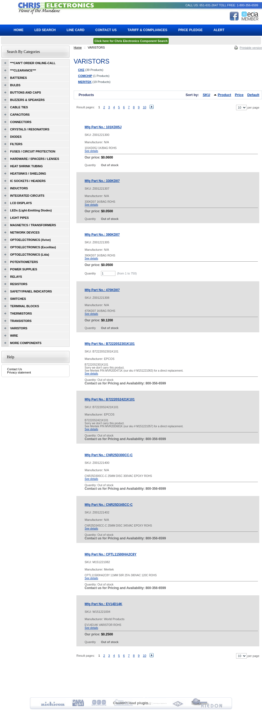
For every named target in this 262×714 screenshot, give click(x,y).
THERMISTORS (21, 313)
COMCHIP (85, 75)
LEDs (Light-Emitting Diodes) (31, 210)
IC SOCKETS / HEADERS (28, 181)
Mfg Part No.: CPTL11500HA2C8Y (110, 554)
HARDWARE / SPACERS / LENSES (34, 158)
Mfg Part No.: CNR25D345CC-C (109, 505)
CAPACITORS (20, 114)
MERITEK (85, 81)
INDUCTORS (19, 188)
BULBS (15, 85)
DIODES (16, 136)
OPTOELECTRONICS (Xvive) (30, 239)
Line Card (75, 30)
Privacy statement (19, 372)
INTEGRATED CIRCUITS (27, 195)
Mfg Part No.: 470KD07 (102, 290)
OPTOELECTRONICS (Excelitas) (33, 247)
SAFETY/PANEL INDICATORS (31, 291)
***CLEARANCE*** (23, 70)
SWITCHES (18, 298)
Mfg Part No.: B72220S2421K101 (110, 399)
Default (253, 95)
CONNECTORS (20, 122)
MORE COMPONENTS (25, 343)
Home (78, 47)
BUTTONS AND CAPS (25, 92)
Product (224, 95)
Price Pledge (190, 30)
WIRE (14, 335)
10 (144, 107)
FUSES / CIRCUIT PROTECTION (32, 151)
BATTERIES (18, 77)
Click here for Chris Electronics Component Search (131, 41)
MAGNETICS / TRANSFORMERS (33, 225)
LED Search (45, 30)
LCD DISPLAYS (21, 203)
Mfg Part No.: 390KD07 (102, 235)
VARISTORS (18, 328)
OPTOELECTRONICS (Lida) (29, 254)
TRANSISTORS (21, 320)
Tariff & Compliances (147, 30)
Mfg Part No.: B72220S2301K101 (110, 344)
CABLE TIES (19, 107)
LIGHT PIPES (19, 217)
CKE (81, 69)
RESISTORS (18, 284)
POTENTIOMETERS (24, 262)
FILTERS (16, 144)
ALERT (218, 30)
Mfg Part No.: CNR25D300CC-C (109, 455)
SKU (206, 95)
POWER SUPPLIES (23, 269)
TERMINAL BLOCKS (24, 306)
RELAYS (16, 276)
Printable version (251, 47)
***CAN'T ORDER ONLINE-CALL (32, 63)
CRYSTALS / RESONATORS (29, 129)
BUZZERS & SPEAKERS (27, 99)
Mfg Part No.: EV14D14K (103, 604)
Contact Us (14, 369)
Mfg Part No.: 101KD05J (103, 127)
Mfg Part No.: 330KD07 (102, 181)
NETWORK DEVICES (25, 232)
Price (239, 95)
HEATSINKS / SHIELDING (28, 173)
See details (91, 151)
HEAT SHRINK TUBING (26, 166)
